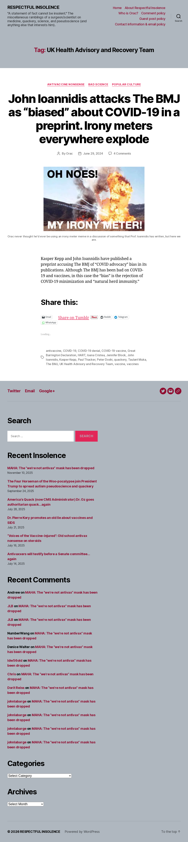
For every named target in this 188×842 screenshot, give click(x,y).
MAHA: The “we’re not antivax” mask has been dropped (50, 468)
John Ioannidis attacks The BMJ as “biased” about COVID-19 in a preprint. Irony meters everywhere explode (94, 118)
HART (82, 355)
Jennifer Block (116, 355)
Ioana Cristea (96, 355)
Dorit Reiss (15, 688)
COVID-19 (69, 351)
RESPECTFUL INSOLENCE (33, 7)
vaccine (120, 364)
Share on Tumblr (85, 317)
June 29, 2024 (93, 153)
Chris (11, 674)
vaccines (133, 364)
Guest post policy (152, 19)
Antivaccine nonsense (66, 84)
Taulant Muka (137, 359)
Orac (69, 153)
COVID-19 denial (89, 351)
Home (117, 8)
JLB (10, 606)
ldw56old (14, 660)
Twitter (14, 391)
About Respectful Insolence (145, 8)
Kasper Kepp (67, 359)
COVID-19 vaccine (114, 351)
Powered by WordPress (82, 832)
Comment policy (153, 13)
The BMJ (52, 364)
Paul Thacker (86, 359)
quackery (120, 359)
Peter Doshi (105, 359)
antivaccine (53, 351)
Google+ (47, 391)
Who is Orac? (128, 13)
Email (30, 391)
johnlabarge (16, 701)
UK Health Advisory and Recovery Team (86, 364)
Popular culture (126, 84)
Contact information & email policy (140, 24)
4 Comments (122, 153)
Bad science (98, 84)
